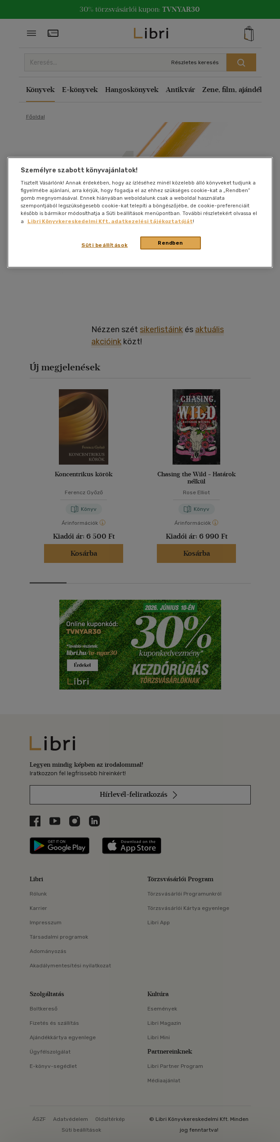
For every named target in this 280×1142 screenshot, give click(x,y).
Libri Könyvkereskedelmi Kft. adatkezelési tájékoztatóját (110, 221)
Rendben (170, 242)
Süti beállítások (104, 245)
